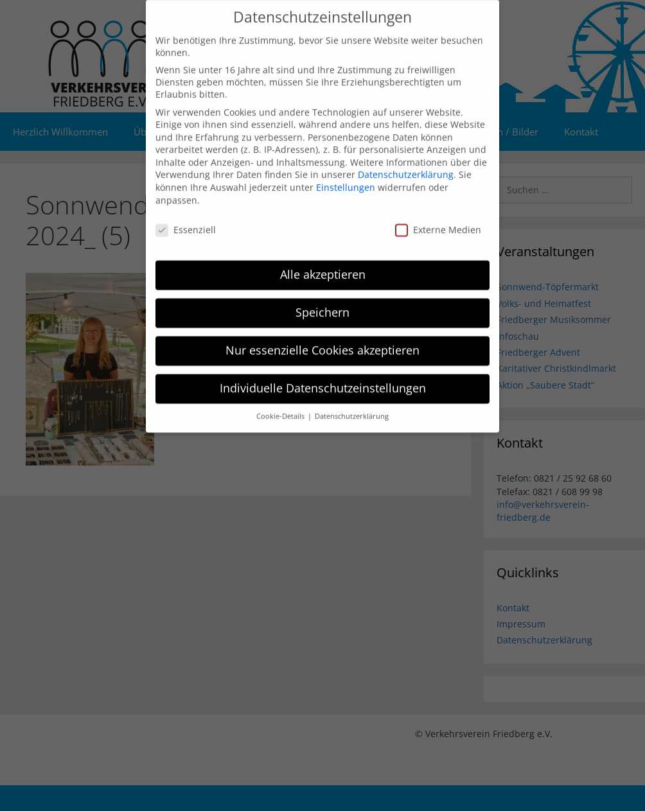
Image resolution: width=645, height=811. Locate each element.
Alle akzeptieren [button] (323, 264)
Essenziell (185, 219)
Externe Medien (438, 219)
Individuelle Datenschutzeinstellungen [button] (323, 378)
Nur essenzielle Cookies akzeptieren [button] (322, 340)
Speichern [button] (322, 302)
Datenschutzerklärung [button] (352, 405)
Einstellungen (345, 177)
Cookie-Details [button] (281, 405)
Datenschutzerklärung (406, 165)
